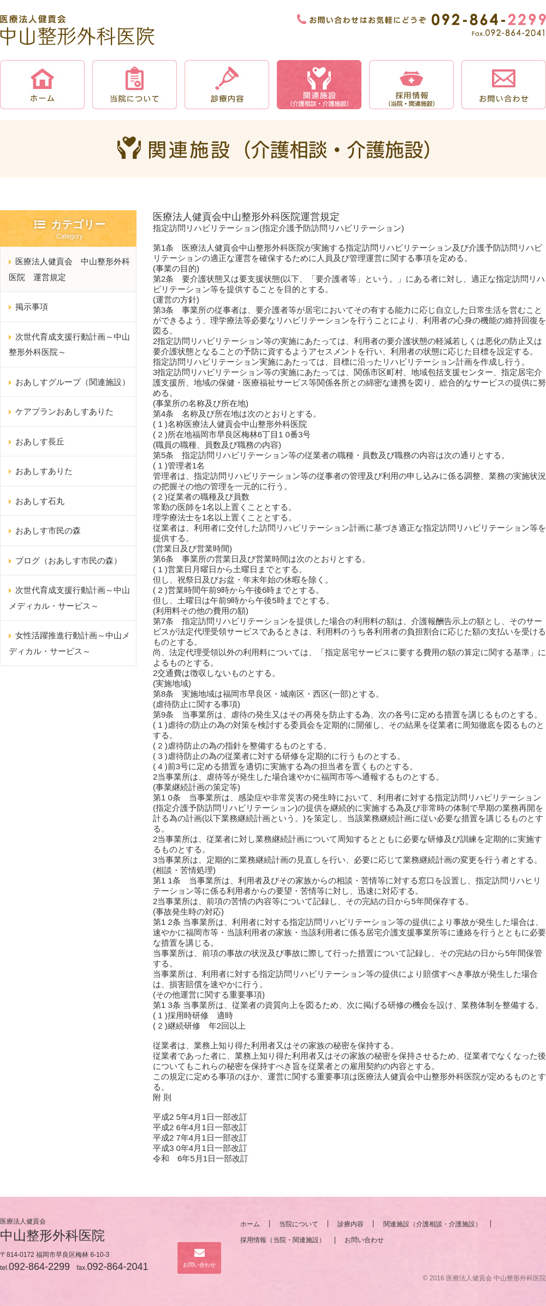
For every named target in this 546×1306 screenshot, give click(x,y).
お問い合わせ (199, 1258)
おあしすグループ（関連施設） (72, 382)
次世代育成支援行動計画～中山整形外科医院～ (69, 344)
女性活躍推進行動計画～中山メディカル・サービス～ (69, 643)
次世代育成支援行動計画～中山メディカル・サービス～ (69, 597)
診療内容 (350, 1224)
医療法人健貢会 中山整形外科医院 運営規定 (69, 269)
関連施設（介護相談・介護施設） (432, 1224)
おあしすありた (44, 471)
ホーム (250, 1224)
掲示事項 (31, 306)
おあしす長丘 (39, 441)
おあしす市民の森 (48, 530)
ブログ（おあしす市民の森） (68, 560)
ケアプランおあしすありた (64, 411)
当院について (298, 1224)
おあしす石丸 (39, 501)
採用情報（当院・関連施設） (282, 1240)
